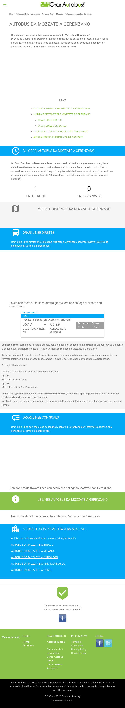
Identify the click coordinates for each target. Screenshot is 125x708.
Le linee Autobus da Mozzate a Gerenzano (60, 131)
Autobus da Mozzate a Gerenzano (78, 14)
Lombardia (35, 14)
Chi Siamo (28, 645)
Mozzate (59, 14)
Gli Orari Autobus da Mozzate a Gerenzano (61, 108)
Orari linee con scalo (52, 125)
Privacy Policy (79, 649)
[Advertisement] (62, 71)
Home (11, 14)
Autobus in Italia (22, 14)
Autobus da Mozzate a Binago (32, 544)
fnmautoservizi (31, 312)
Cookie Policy (78, 653)
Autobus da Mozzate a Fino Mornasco (38, 563)
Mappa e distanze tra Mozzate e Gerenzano (61, 114)
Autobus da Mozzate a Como (31, 570)
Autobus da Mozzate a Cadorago (34, 557)
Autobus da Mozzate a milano (32, 551)
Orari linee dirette (50, 120)
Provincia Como (48, 14)
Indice (62, 100)
